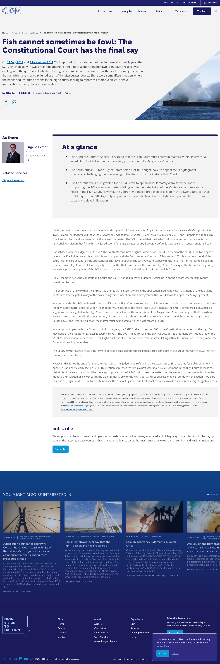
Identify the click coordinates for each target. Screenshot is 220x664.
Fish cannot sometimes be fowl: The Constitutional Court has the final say (75, 34)
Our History (100, 628)
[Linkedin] (20, 658)
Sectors (135, 624)
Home (5, 34)
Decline (175, 653)
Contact (62, 637)
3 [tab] (214, 505)
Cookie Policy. (163, 646)
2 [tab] (211, 505)
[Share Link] (5, 104)
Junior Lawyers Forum (105, 641)
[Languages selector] (210, 2)
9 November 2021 (41, 63)
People (127, 11)
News (142, 11)
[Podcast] (31, 658)
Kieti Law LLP (171, 3)
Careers (180, 11)
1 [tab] (208, 505)
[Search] (216, 11)
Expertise (105, 11)
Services (135, 628)
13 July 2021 (15, 63)
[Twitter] (10, 658)
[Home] (11, 11)
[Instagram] (15, 658)
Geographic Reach (140, 632)
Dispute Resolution (30, 34)
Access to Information (123, 659)
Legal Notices (141, 659)
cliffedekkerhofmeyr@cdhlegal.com (77, 409)
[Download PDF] (14, 104)
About (160, 11)
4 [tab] (217, 505)
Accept (163, 653)
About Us (99, 624)
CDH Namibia (189, 3)
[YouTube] (26, 658)
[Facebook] (4, 658)
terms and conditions (73, 406)
